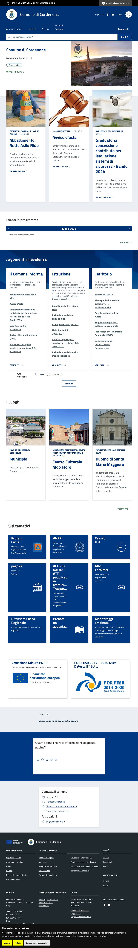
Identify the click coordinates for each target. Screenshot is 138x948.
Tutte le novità (15, 71)
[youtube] (111, 14)
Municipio (18, 459)
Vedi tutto (126, 242)
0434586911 (61, 806)
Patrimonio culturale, (106, 450)
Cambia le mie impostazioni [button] (37, 943)
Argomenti (123, 29)
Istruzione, (15, 131)
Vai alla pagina (19, 171)
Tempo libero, (71, 450)
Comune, (14, 450)
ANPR (57, 538)
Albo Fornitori (101, 567)
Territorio (103, 274)
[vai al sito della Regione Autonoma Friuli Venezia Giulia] (32, 3)
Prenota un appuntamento (114, 899)
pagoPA (16, 566)
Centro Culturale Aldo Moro (67, 464)
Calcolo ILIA (100, 540)
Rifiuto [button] (18, 943)
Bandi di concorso (46, 902)
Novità (106, 850)
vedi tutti (69, 383)
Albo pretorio (44, 905)
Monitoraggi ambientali (104, 620)
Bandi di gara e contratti (48, 899)
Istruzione (61, 274)
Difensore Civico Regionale (23, 620)
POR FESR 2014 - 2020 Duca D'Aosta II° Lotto (95, 664)
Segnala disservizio (55, 821)
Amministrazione (14, 850)
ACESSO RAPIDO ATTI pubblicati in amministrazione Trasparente (65, 577)
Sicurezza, (100, 131)
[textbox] (68, 759)
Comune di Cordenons (26, 50)
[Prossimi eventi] (130, 228)
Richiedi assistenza (55, 801)
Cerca (124, 37)
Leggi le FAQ (52, 797)
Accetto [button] (7, 943)
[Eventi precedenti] (8, 228)
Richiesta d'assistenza (80, 910)
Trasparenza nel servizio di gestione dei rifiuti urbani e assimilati (82, 902)
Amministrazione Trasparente (52, 892)
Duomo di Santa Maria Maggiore (110, 461)
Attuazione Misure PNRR (30, 662)
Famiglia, (24, 131)
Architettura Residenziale (20, 451)
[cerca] (128, 14)
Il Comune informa (61, 131)
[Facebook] (106, 14)
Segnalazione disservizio (81, 916)
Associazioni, (59, 450)
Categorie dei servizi (48, 850)
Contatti (10, 892)
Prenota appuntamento (57, 811)
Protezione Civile (19, 540)
